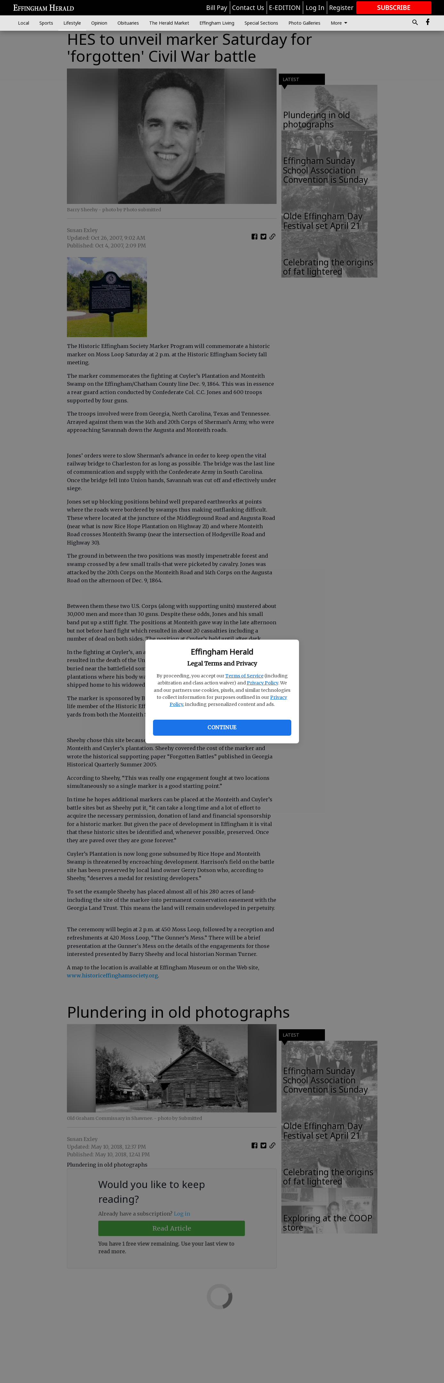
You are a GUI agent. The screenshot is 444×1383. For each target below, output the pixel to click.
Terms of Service (244, 676)
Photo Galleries (304, 23)
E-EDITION (285, 8)
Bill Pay (216, 8)
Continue (221, 727)
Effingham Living (216, 23)
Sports (46, 23)
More (340, 23)
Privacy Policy (262, 683)
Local (23, 23)
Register (341, 8)
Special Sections (261, 23)
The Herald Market (169, 23)
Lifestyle (72, 23)
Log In (315, 8)
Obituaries (128, 23)
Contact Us (248, 8)
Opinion (99, 23)
